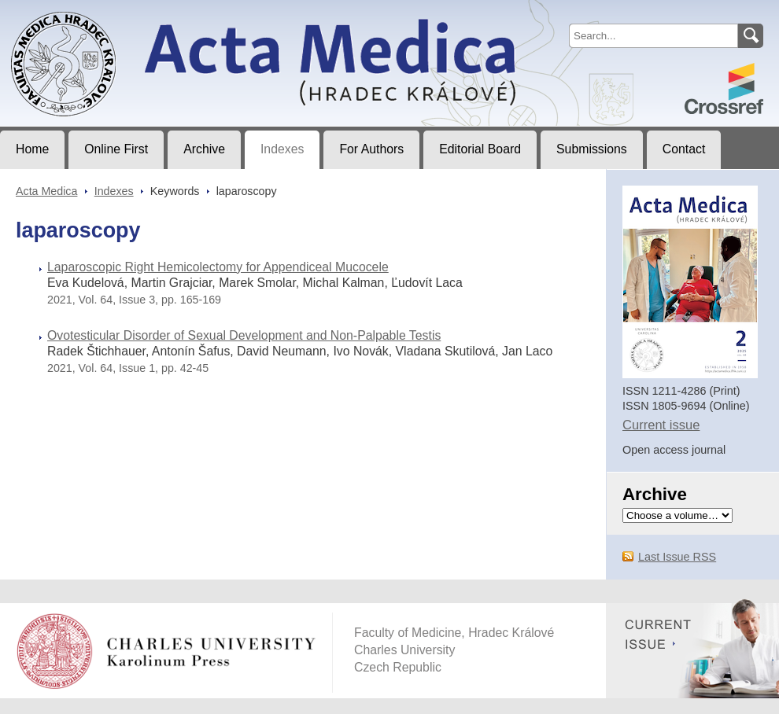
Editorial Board (480, 149)
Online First (116, 149)
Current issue (661, 425)
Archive (204, 149)
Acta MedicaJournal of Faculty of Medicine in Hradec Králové (131, 12)
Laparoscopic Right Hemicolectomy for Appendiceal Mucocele (218, 267)
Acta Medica (46, 191)
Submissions (591, 149)
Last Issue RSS (677, 556)
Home (32, 149)
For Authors (371, 149)
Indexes (282, 149)
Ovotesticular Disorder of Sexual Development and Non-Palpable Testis (244, 335)
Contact (684, 149)
